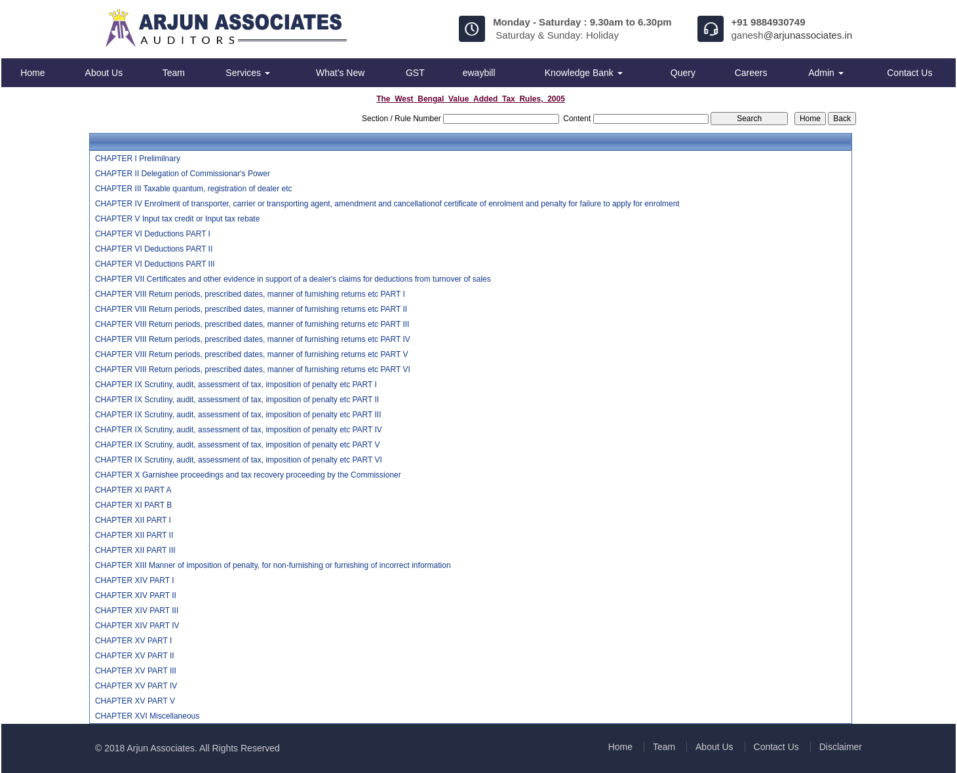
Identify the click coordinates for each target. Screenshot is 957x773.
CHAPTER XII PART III (135, 550)
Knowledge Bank (584, 72)
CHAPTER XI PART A (133, 490)
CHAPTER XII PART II (134, 535)
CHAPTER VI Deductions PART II (153, 249)
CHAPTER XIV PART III (136, 610)
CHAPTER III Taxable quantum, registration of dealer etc (193, 188)
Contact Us (909, 72)
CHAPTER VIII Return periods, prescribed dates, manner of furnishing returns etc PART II (251, 309)
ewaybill (479, 72)
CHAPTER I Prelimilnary (137, 158)
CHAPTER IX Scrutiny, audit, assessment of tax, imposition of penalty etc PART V (237, 444)
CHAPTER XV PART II (134, 655)
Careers (751, 72)
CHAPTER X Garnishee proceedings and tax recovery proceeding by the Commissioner (248, 475)
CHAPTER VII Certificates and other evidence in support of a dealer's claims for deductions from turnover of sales (293, 279)
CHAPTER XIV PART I (134, 580)
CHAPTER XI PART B (133, 505)
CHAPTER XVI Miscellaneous (147, 716)
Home (32, 72)
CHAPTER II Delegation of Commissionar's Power (182, 173)
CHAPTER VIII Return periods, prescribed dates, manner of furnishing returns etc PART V (251, 354)
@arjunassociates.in (808, 35)
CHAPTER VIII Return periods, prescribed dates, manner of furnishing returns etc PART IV (252, 339)
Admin (826, 72)
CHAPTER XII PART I (133, 520)
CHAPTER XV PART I (133, 640)
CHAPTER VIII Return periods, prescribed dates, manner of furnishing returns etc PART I (250, 294)
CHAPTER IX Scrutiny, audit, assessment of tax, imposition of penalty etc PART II (237, 399)
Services (247, 72)
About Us (104, 72)
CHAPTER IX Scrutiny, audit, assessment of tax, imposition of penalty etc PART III (238, 414)
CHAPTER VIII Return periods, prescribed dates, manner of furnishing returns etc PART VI (252, 369)
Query (683, 72)
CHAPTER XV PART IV (136, 685)
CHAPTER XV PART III (135, 670)
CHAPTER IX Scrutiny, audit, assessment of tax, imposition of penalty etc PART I (236, 384)
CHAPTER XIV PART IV (137, 625)
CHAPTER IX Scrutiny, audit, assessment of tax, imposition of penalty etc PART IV (238, 429)
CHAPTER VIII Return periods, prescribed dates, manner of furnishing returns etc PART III (252, 324)
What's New (340, 72)
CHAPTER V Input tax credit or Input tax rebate (177, 218)
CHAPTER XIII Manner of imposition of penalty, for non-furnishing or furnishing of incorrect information (273, 565)
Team (174, 72)
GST (415, 72)
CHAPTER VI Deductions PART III (155, 264)
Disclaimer (840, 747)
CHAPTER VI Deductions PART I (152, 233)
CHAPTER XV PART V (135, 701)
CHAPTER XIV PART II (135, 595)
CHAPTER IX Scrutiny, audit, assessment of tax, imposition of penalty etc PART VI (238, 459)
